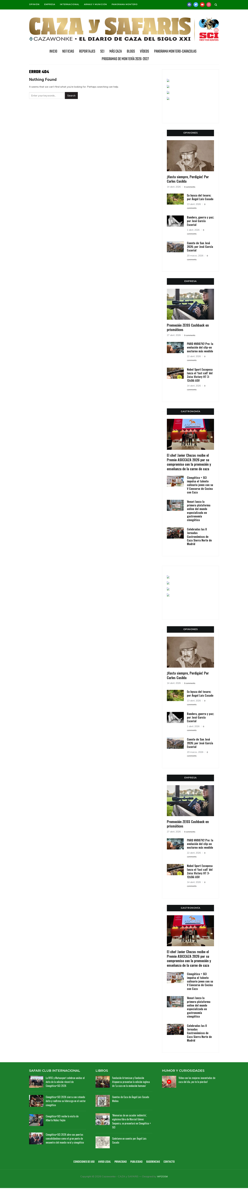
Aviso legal (104, 1166)
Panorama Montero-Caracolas (175, 51)
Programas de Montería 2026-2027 (125, 59)
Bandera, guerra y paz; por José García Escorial (200, 221)
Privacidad (121, 1166)
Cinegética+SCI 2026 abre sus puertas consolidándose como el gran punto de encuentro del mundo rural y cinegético (65, 1140)
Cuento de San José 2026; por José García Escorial (200, 246)
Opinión (34, 4)
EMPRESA (190, 281)
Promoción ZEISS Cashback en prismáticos (188, 327)
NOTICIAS (68, 51)
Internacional (69, 4)
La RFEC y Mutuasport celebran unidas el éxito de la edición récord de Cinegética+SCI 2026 (66, 1082)
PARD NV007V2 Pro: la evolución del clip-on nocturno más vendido (200, 347)
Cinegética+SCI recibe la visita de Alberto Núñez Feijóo (64, 1118)
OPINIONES (190, 132)
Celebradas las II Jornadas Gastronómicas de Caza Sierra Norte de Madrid (199, 536)
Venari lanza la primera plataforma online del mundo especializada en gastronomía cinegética (198, 510)
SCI (102, 51)
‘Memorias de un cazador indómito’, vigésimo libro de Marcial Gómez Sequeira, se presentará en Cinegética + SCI (130, 1125)
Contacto (169, 1166)
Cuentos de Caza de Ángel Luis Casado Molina (128, 1103)
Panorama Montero (125, 4)
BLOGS (131, 51)
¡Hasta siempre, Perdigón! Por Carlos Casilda (188, 179)
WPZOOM (162, 1180)
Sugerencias (153, 1166)
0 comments (190, 186)
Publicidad (136, 1166)
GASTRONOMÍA (190, 411)
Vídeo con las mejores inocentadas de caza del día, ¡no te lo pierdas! (198, 1080)
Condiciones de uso (84, 1166)
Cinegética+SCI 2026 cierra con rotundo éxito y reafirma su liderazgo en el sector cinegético (65, 1101)
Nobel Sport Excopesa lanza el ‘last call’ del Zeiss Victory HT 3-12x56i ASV (200, 374)
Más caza (115, 51)
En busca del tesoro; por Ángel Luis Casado (200, 197)
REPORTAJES (87, 51)
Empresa (49, 4)
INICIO (53, 51)
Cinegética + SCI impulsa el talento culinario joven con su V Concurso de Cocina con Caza (200, 484)
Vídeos (144, 51)
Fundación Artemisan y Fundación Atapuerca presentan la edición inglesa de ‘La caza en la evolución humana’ (130, 1084)
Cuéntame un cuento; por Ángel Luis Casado (131, 1144)
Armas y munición (95, 4)
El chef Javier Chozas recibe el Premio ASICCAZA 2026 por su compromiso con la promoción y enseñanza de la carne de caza (189, 462)
